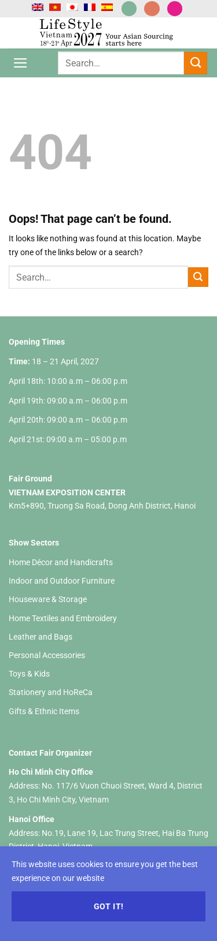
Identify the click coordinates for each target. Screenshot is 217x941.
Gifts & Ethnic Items (44, 711)
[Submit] (195, 63)
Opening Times (37, 341)
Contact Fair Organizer (50, 752)
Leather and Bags (40, 636)
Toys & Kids (29, 673)
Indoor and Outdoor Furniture (62, 580)
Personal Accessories (47, 655)
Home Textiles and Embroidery (63, 618)
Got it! (109, 906)
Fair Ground (30, 478)
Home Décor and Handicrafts (61, 562)
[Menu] (20, 63)
